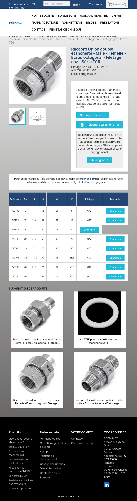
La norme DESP (18, 475)
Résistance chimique (65, 29)
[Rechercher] (56, 3)
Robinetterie (72, 22)
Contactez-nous (50, 473)
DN (25, 199)
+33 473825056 (22, 6)
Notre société (43, 16)
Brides (91, 22)
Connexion (96, 4)
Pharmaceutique (45, 22)
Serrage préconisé (92, 115)
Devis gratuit (99, 160)
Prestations (110, 22)
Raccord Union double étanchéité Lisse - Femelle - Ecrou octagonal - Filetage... (37, 401)
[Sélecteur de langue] (77, 5)
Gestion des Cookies (52, 464)
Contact (38, 29)
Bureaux (45, 477)
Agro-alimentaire (94, 16)
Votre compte (82, 432)
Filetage (89, 199)
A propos (45, 451)
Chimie (116, 16)
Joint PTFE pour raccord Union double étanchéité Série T (99, 341)
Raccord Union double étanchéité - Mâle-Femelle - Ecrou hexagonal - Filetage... (37, 341)
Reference (15, 199)
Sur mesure (67, 16)
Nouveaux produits (20, 488)
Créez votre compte (83, 443)
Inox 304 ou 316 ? (19, 446)
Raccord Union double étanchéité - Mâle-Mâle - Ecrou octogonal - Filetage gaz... (100, 401)
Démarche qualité (50, 468)
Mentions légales (50, 438)
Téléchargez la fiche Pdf (99, 125)
